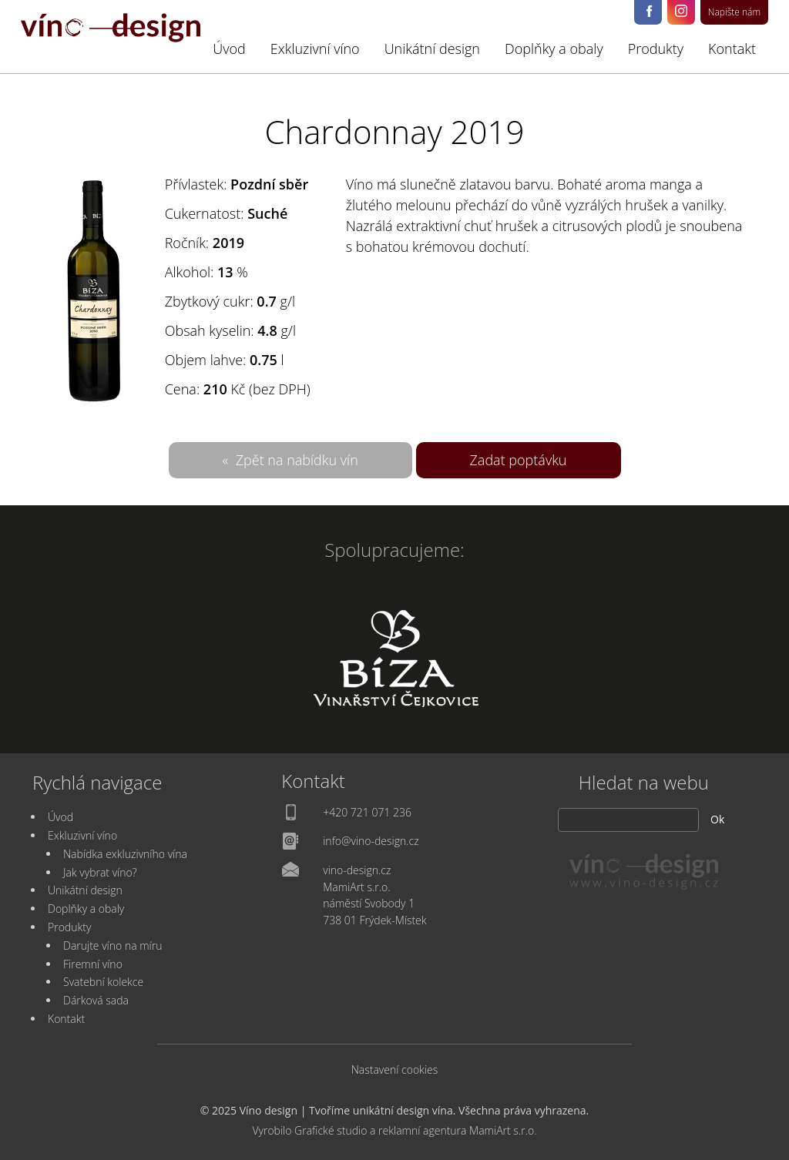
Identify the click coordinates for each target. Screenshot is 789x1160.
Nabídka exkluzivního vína (125, 854)
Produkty (655, 48)
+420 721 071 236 (367, 812)
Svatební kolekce (103, 981)
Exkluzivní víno (315, 48)
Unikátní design (432, 48)
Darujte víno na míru (112, 945)
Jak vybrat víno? (100, 872)
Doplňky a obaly (554, 48)
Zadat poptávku (518, 460)
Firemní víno (93, 964)
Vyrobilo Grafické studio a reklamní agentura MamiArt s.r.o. (394, 1130)
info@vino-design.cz (371, 840)
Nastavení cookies (394, 1069)
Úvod (229, 48)
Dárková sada (96, 1000)
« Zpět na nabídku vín (290, 460)
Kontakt (732, 48)
